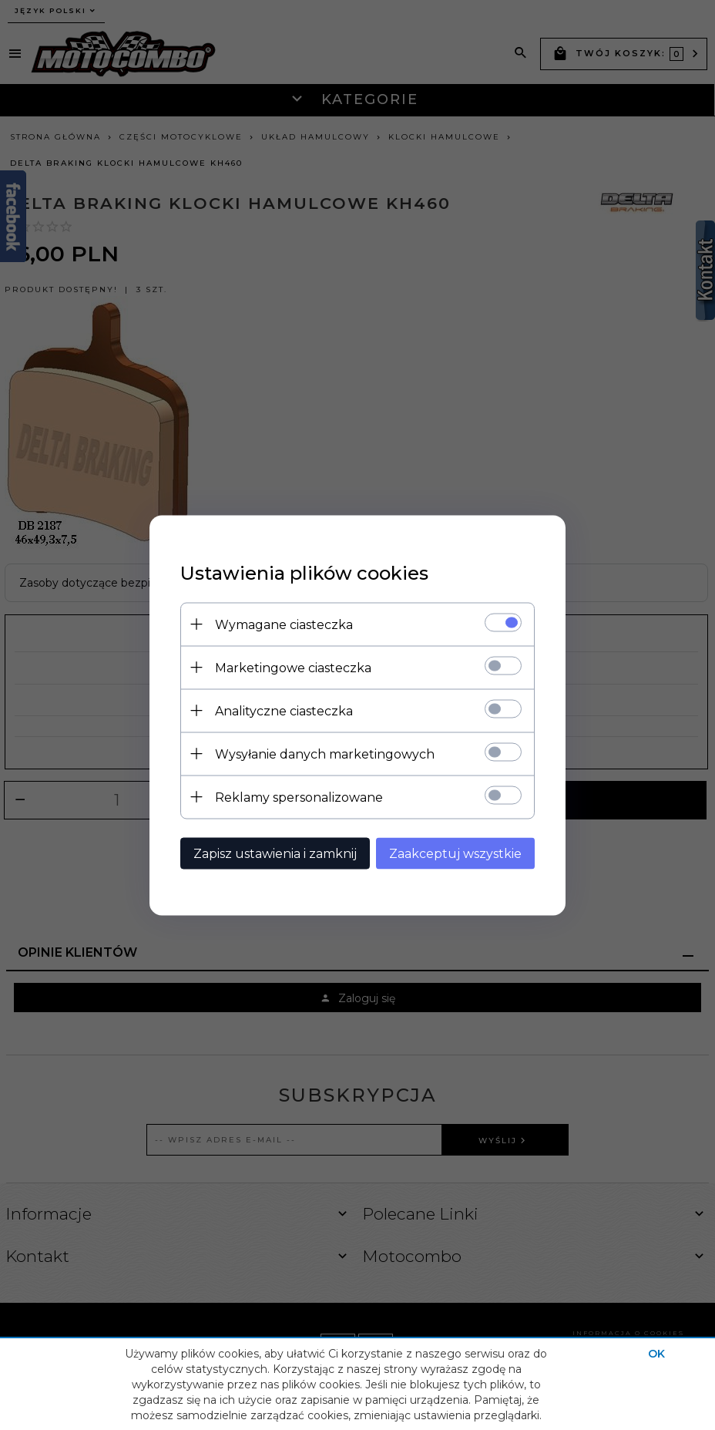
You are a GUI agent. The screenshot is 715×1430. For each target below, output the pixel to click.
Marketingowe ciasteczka (293, 667)
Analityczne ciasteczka (284, 710)
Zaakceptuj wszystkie (455, 853)
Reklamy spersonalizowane (299, 796)
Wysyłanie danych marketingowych (325, 753)
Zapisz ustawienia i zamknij (275, 853)
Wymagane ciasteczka (284, 624)
